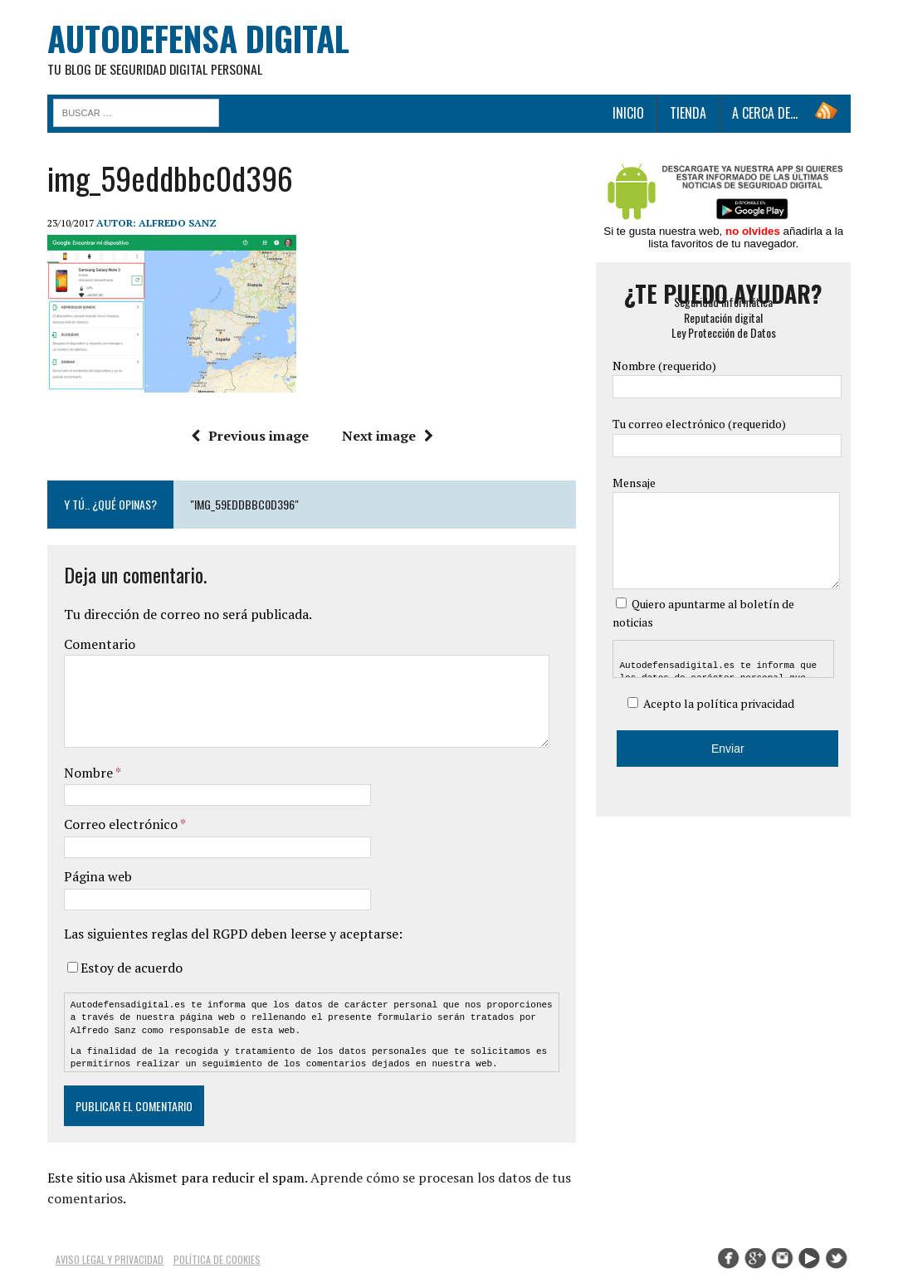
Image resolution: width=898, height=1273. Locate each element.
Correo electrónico (119, 826)
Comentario (97, 645)
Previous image (249, 437)
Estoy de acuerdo (129, 969)
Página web (95, 877)
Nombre (87, 773)
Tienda (690, 114)
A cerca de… (767, 114)
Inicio (631, 114)
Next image (386, 437)
